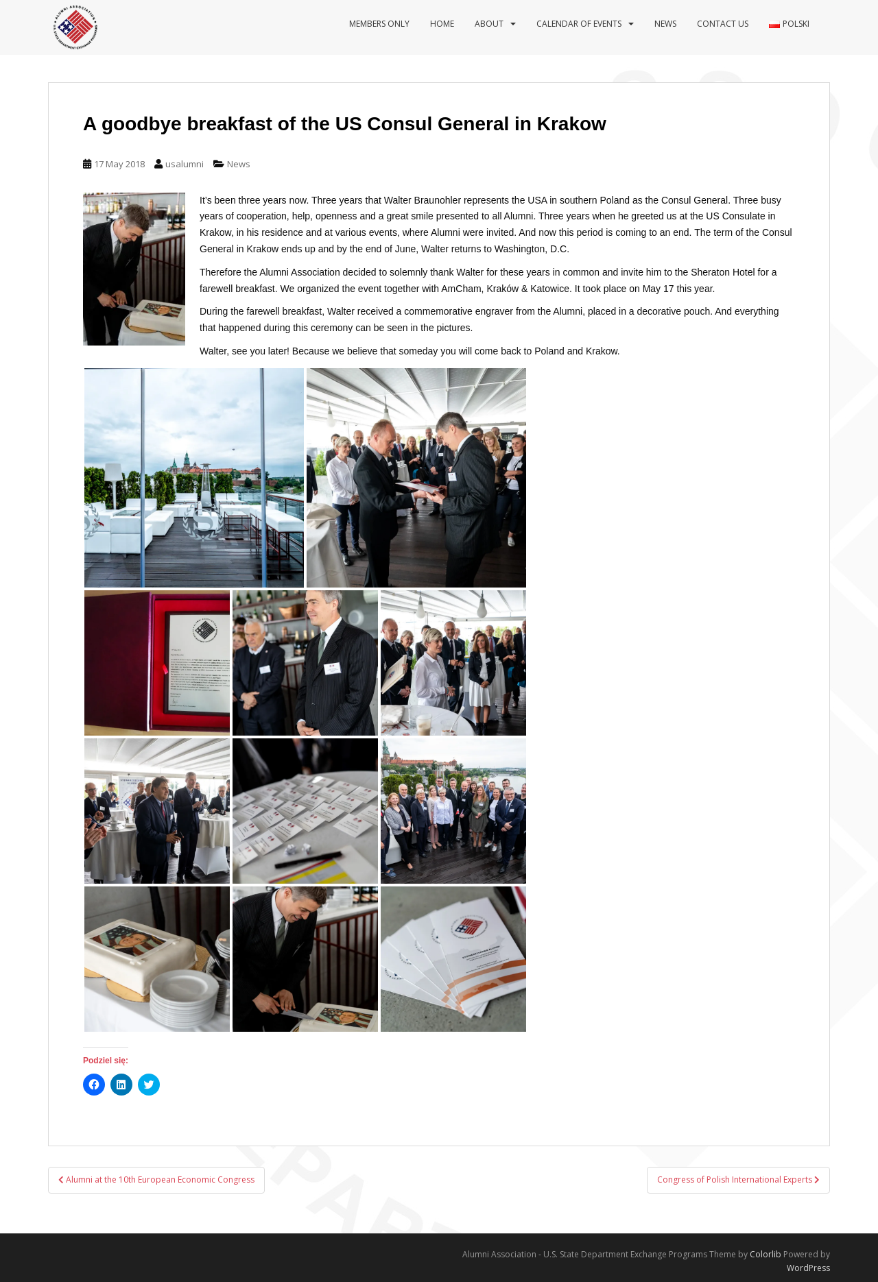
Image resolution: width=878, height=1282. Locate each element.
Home (442, 23)
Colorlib (765, 1254)
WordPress (808, 1268)
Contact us (722, 23)
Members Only (379, 23)
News (665, 23)
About (489, 23)
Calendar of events (578, 23)
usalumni (184, 164)
